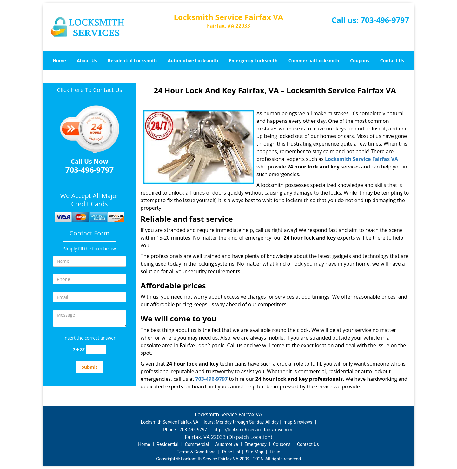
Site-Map (254, 451)
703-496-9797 (385, 20)
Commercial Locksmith (313, 60)
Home (59, 60)
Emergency (255, 444)
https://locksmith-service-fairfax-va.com (253, 429)
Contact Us (392, 60)
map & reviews (298, 422)
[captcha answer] (96, 349)
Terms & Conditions (196, 451)
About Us (87, 60)
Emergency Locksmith (253, 60)
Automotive (226, 444)
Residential (167, 444)
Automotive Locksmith (193, 60)
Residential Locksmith (132, 60)
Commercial (197, 444)
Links (275, 451)
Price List (231, 451)
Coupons (359, 60)
